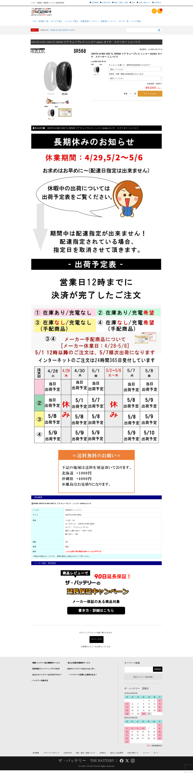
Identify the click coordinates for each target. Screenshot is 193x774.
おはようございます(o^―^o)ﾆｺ (62, 33)
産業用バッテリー (120, 23)
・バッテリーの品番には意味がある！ (82, 677)
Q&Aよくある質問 (116, 756)
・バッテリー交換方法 (39, 683)
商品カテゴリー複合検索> (143, 680)
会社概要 (94, 2)
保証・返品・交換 (121, 2)
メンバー (146, 756)
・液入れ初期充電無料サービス (78, 666)
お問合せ (157, 2)
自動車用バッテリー (99, 23)
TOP (35, 23)
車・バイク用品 (150, 23)
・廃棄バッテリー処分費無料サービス (45, 666)
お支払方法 (106, 2)
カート (155, 756)
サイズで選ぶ (62, 23)
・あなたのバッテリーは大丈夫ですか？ (46, 677)
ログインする (96, 642)
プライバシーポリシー (51, 756)
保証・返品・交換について (85, 756)
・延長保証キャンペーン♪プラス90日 (45, 671)
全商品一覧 (47, 23)
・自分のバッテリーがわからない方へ (80, 671)
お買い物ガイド (145, 2)
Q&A (133, 2)
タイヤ (136, 23)
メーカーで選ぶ (79, 23)
